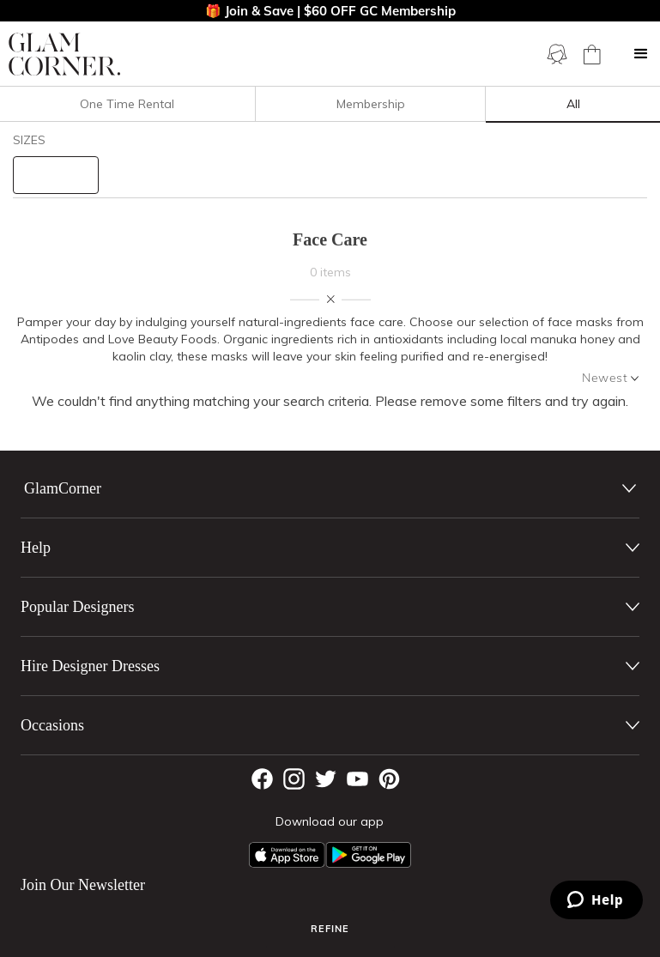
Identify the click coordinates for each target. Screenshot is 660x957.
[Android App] (368, 855)
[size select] (56, 175)
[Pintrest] (389, 778)
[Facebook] (262, 778)
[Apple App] (286, 855)
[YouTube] (357, 778)
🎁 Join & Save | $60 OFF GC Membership (330, 11)
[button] (641, 54)
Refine (330, 929)
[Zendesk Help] (596, 900)
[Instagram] (294, 778)
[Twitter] (325, 778)
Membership (370, 104)
